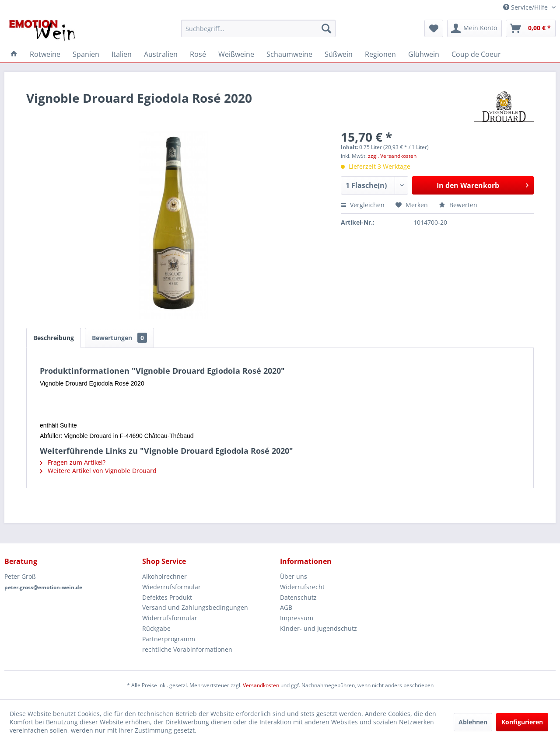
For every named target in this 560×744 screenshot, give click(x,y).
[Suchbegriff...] (258, 28)
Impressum (296, 618)
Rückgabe (156, 628)
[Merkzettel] (433, 28)
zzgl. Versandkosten (392, 156)
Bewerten (458, 205)
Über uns (293, 576)
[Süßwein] (338, 54)
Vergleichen (363, 205)
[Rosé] (198, 54)
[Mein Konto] (474, 28)
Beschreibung (53, 338)
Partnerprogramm (168, 639)
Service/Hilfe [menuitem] (526, 7)
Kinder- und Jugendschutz (318, 628)
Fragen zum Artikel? (72, 462)
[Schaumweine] (289, 54)
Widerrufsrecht (302, 587)
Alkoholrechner (164, 576)
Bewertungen (119, 338)
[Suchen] (326, 28)
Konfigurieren (522, 722)
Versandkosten (261, 685)
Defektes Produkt (167, 597)
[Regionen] (380, 54)
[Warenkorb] (531, 28)
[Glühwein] (423, 54)
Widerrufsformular (169, 618)
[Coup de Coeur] (476, 54)
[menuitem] (258, 28)
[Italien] (121, 54)
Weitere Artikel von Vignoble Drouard (98, 470)
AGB (286, 607)
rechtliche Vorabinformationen (187, 649)
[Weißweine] (236, 54)
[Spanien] (85, 54)
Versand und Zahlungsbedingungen (195, 607)
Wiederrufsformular (171, 587)
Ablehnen (472, 722)
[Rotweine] (45, 54)
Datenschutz (298, 597)
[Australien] (161, 54)
